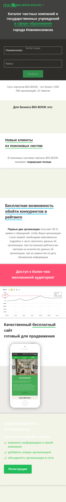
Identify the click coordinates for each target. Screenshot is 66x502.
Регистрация (17, 469)
